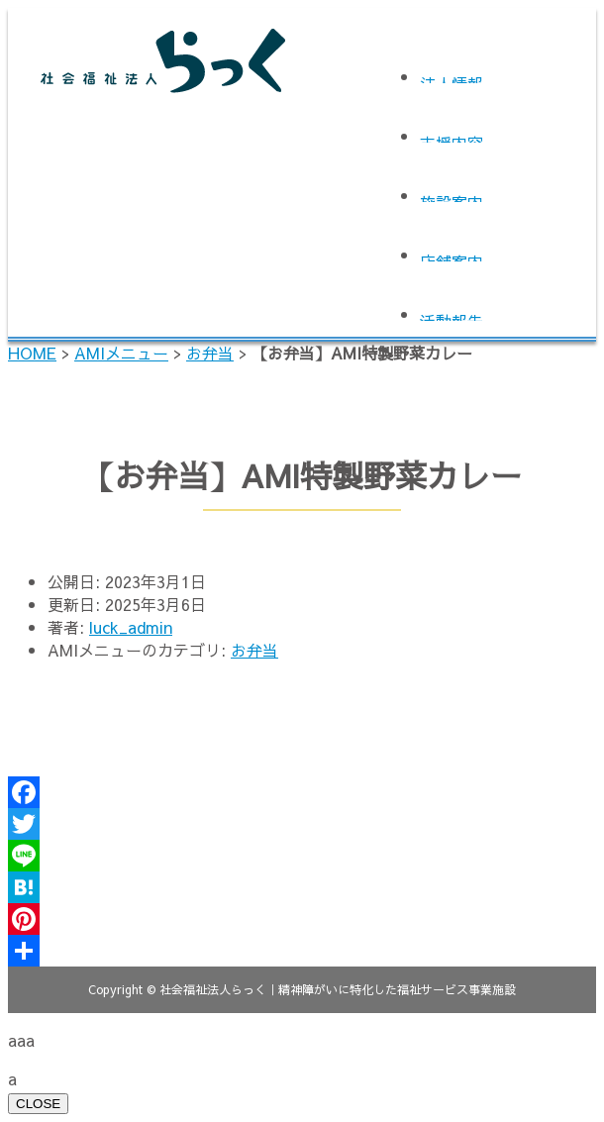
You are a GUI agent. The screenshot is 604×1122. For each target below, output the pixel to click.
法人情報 (451, 77)
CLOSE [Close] (38, 1103)
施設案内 (451, 196)
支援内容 (451, 137)
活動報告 (451, 315)
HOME (32, 352)
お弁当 (210, 352)
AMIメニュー (121, 352)
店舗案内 (451, 256)
